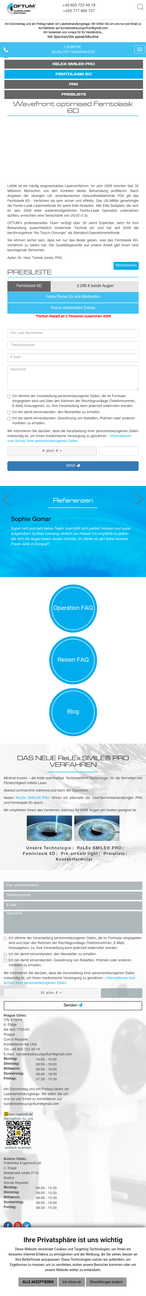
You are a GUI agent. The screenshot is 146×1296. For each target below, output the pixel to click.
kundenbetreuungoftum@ (77, 28)
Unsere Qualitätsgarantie (73, 49)
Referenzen (73, 500)
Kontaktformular (74, 860)
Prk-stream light (79, 854)
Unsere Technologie (49, 849)
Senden (73, 1005)
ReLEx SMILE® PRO (73, 64)
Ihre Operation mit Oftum (73, 1209)
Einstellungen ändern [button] (106, 1282)
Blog (73, 713)
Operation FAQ (73, 609)
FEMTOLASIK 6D (74, 74)
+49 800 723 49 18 (78, 6)
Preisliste (73, 94)
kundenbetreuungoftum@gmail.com (104, 1064)
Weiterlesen (126, 266)
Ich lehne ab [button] (71, 1282)
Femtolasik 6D (39, 854)
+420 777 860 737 (79, 11)
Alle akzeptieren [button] (38, 1282)
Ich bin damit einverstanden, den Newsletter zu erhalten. (54, 412)
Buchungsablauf (73, 1216)
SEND (73, 466)
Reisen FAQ (73, 661)
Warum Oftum (73, 1203)
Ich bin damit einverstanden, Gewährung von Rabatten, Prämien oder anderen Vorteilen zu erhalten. (71, 421)
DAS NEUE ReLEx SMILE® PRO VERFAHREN (73, 761)
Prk (73, 84)
